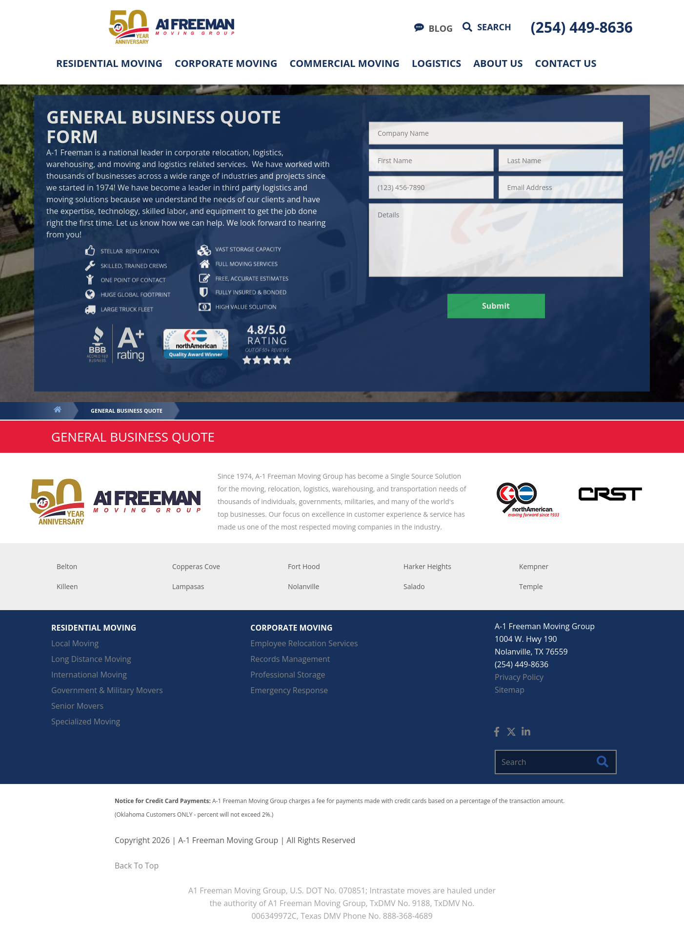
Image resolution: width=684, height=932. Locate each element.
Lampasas (188, 586)
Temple (531, 586)
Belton (67, 566)
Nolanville (303, 586)
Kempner (533, 566)
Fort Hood (304, 566)
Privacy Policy (519, 677)
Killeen (67, 586)
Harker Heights (427, 566)
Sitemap (509, 689)
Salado (414, 586)
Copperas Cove (196, 566)
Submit (496, 305)
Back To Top (137, 865)
